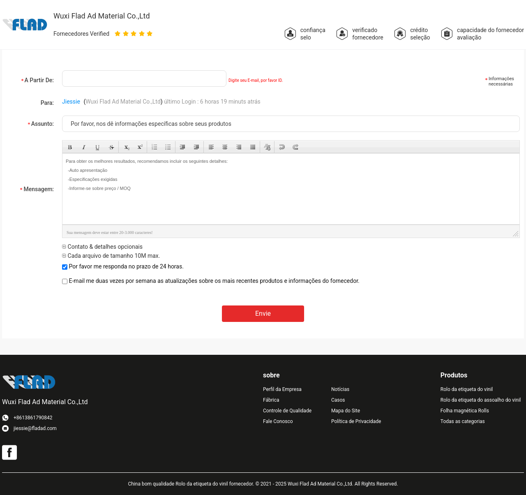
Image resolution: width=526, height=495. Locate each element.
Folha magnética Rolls (465, 411)
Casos (338, 400)
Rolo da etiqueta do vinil (467, 389)
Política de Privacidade (356, 421)
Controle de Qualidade (287, 411)
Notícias (340, 389)
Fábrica (271, 400)
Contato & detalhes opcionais (102, 246)
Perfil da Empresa (282, 389)
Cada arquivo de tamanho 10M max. (111, 255)
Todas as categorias (463, 421)
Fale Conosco (278, 421)
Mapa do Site (345, 411)
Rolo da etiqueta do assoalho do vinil (481, 400)
